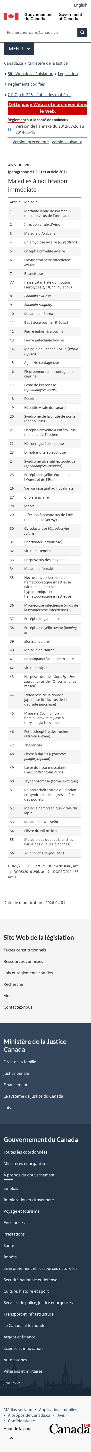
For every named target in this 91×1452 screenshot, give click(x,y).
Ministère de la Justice (48, 63)
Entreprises (14, 1222)
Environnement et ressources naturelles (40, 1268)
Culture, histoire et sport (26, 1291)
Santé (9, 1245)
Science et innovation (23, 1348)
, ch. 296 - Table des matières (39, 94)
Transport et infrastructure (29, 1314)
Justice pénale (16, 1073)
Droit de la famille (20, 1062)
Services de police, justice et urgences (38, 1302)
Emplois (11, 1188)
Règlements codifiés (26, 84)
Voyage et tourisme (22, 1211)
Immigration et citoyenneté (29, 1199)
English (80, 5)
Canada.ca (13, 63)
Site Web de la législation (30, 73)
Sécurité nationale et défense (30, 1279)
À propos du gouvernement (29, 1175)
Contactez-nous (18, 1007)
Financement (15, 1084)
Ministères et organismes (27, 1163)
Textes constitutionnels (25, 950)
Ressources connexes (23, 961)
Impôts (10, 1257)
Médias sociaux (18, 1409)
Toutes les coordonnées (26, 1152)
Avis (61, 1415)
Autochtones (15, 1359)
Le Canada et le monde (24, 1325)
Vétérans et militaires (23, 1371)
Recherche (13, 984)
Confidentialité (21, 1421)
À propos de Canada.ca (29, 1415)
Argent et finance (19, 1337)
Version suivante (67, 141)
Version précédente (31, 141)
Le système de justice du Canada (33, 1096)
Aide (8, 995)
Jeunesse (12, 1382)
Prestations (14, 1234)
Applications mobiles (58, 1409)
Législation (68, 73)
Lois (7, 1107)
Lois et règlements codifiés (28, 973)
